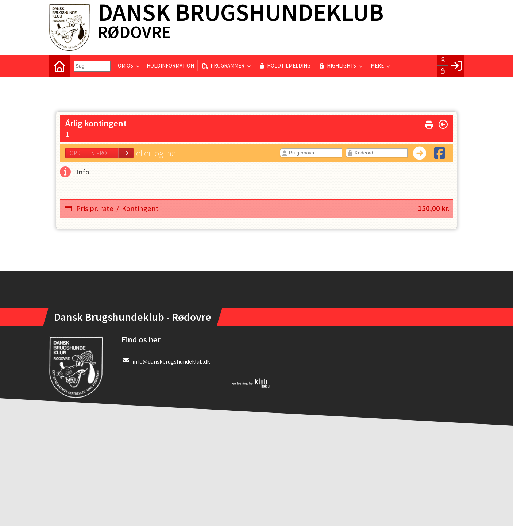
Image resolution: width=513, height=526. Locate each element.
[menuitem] (59, 66)
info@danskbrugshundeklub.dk (171, 361)
